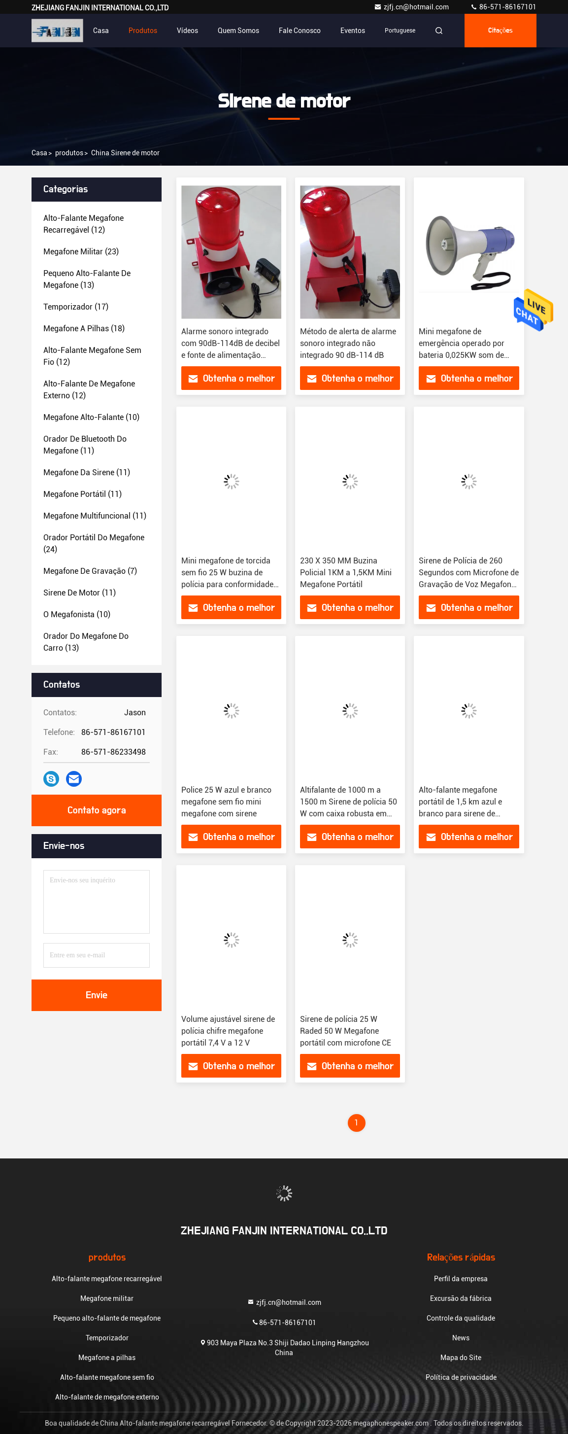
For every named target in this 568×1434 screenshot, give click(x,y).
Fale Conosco (300, 31)
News (460, 1338)
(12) (83, 224)
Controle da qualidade (461, 1318)
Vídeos (187, 31)
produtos (69, 153)
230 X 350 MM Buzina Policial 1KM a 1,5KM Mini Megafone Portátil (346, 572)
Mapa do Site (460, 1358)
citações (500, 30)
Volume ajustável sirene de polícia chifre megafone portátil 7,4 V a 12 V (228, 1031)
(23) (81, 251)
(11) (85, 444)
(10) (91, 417)
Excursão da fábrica (461, 1298)
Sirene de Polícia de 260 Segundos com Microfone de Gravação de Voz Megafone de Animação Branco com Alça (469, 584)
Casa (101, 31)
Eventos (352, 31)
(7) (90, 571)
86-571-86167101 (503, 7)
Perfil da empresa (461, 1279)
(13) (87, 279)
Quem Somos (238, 31)
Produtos (143, 31)
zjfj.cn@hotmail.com (412, 7)
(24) (93, 543)
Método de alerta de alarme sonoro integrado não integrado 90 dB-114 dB (348, 343)
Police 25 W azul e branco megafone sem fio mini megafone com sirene (226, 801)
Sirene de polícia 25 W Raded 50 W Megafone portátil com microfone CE (345, 1031)
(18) (84, 328)
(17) (75, 307)
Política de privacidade (461, 1377)
